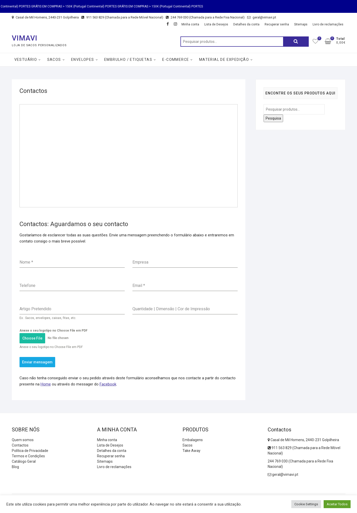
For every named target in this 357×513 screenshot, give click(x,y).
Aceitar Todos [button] (337, 504)
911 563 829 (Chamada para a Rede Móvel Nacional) (122, 17)
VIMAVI (24, 38)
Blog (15, 467)
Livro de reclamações (328, 24)
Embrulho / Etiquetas (128, 59)
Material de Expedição (224, 59)
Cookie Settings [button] (306, 504)
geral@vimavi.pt (261, 17)
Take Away (191, 451)
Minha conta (190, 24)
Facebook (108, 384)
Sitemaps (300, 24)
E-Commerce (175, 59)
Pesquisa (296, 41)
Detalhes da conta (246, 24)
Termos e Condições (28, 456)
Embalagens (192, 440)
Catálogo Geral (24, 461)
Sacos (54, 59)
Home (46, 384)
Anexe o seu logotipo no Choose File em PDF (54, 330)
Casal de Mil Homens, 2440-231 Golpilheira (45, 17)
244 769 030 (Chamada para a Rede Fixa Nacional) (205, 17)
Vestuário (25, 59)
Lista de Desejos (216, 24)
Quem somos (23, 440)
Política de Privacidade (30, 451)
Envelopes (82, 59)
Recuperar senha (277, 24)
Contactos (20, 445)
